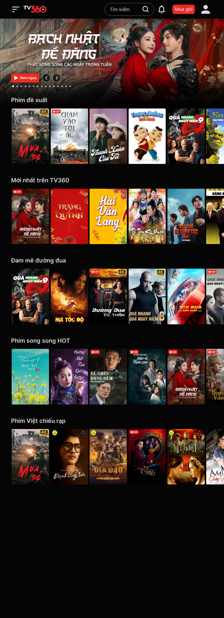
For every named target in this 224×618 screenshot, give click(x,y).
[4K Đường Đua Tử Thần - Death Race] (112, 296)
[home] (35, 9)
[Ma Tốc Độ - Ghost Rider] (71, 296)
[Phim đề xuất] (112, 100)
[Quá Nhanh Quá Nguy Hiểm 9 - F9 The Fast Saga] (193, 136)
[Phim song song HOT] (112, 341)
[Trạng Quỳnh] (71, 216)
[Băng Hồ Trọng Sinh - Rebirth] (153, 376)
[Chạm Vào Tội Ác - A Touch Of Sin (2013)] (71, 136)
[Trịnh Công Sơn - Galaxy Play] (71, 456)
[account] (205, 9)
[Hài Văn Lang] (112, 216)
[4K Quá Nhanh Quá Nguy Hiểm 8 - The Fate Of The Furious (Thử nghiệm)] (153, 296)
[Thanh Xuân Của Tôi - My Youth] (112, 136)
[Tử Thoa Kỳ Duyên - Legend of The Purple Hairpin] (153, 216)
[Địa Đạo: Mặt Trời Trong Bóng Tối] (112, 456)
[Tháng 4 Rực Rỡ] (30, 376)
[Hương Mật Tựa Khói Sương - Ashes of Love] (71, 376)
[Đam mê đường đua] (112, 260)
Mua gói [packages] (183, 9)
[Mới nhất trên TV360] (112, 180)
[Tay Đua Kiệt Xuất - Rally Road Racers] (193, 296)
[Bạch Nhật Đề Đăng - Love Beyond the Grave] (30, 216)
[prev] (46, 77)
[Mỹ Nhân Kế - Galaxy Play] (193, 456)
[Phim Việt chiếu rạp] (112, 421)
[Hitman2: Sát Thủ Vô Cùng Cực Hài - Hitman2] (193, 216)
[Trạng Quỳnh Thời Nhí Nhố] (153, 136)
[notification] (161, 9)
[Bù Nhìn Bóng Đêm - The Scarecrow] (112, 376)
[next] (56, 77)
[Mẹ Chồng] (153, 456)
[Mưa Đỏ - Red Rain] (30, 136)
